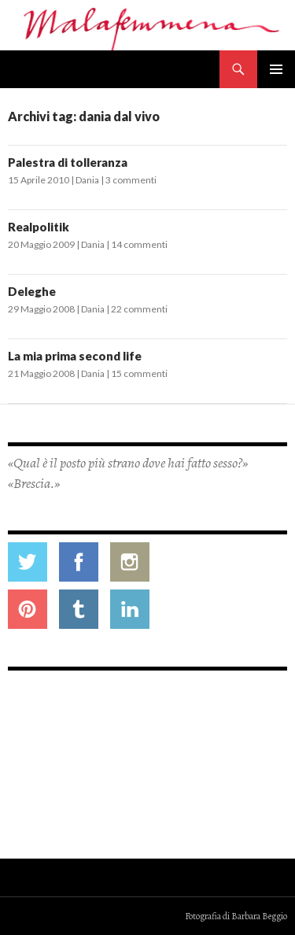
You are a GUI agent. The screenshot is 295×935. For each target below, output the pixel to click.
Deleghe (32, 291)
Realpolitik (38, 227)
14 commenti (139, 244)
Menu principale (276, 69)
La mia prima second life (75, 356)
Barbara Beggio (259, 916)
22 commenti (139, 309)
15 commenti (139, 373)
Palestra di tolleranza (67, 162)
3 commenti (131, 180)
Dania (87, 180)
